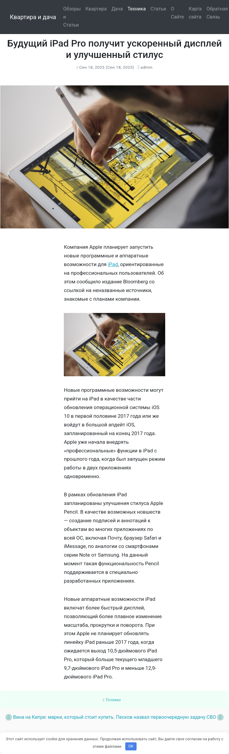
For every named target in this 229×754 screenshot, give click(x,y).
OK (130, 746)
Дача (117, 9)
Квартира (96, 9)
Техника (137, 9)
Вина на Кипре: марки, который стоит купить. (60, 717)
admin (146, 67)
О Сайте (177, 13)
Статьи (158, 9)
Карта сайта (195, 13)
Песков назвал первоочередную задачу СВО (170, 717)
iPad (113, 264)
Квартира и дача (33, 17)
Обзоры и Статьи (72, 17)
